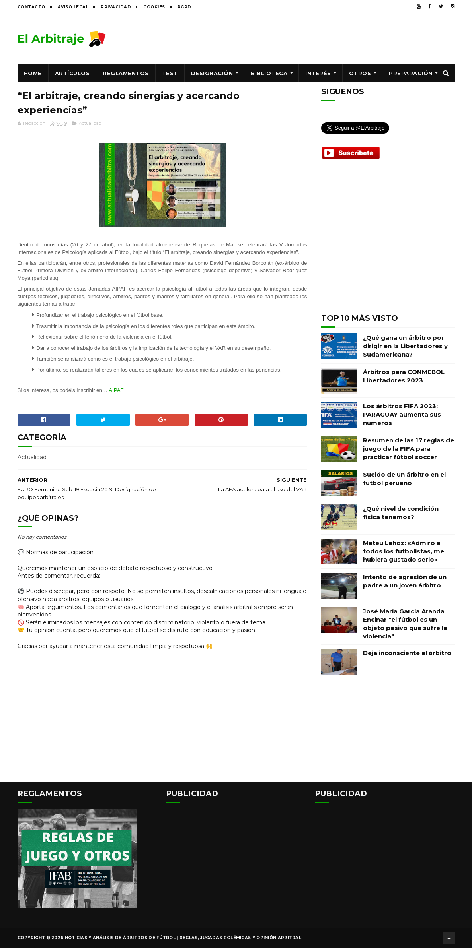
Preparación (411, 73)
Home (33, 73)
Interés (318, 73)
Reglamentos (126, 73)
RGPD (184, 7)
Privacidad (116, 7)
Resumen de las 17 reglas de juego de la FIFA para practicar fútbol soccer (408, 448)
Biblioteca (269, 73)
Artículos (72, 73)
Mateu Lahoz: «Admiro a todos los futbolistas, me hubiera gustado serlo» (403, 551)
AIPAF (116, 390)
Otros (360, 73)
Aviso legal (73, 7)
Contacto (31, 7)
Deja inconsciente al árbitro (407, 653)
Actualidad (90, 123)
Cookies (154, 7)
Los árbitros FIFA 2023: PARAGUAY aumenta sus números (402, 414)
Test (170, 73)
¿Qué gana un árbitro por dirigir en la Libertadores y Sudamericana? (405, 346)
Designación (212, 73)
